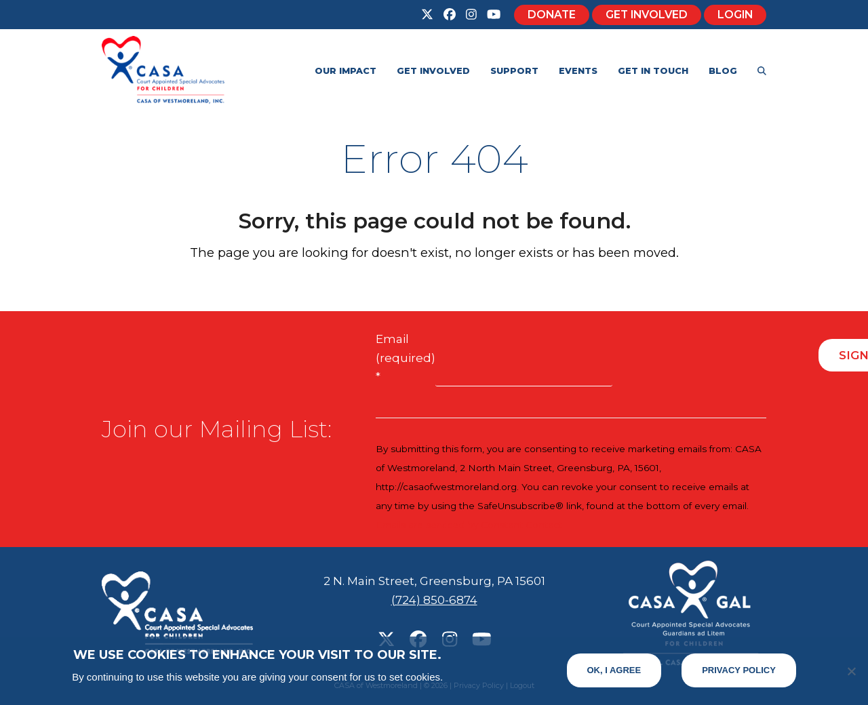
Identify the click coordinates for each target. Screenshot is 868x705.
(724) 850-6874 (434, 600)
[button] (761, 70)
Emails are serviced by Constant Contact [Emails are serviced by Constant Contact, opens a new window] (469, 524)
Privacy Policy (739, 670)
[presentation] (715, 360)
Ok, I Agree (614, 670)
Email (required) (405, 358)
